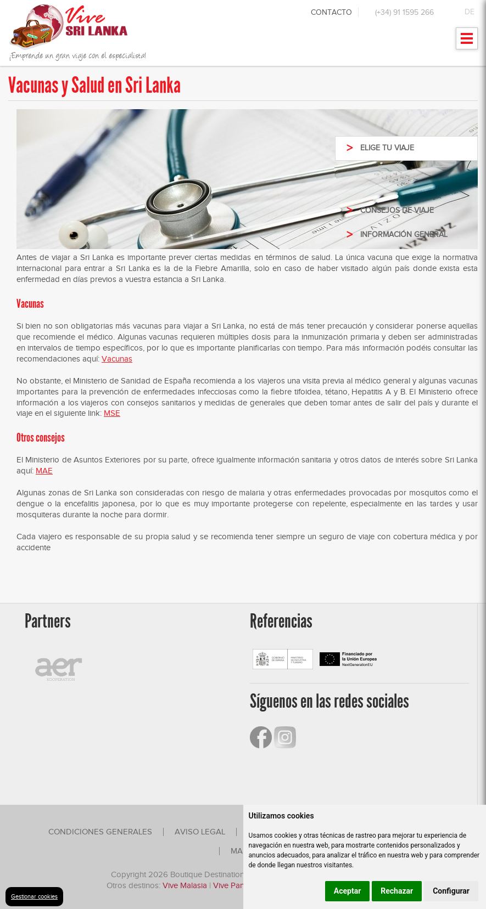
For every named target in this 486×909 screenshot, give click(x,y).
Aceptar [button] (347, 891)
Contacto (331, 12)
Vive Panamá (236, 885)
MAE (44, 470)
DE (469, 12)
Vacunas (117, 358)
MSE (112, 413)
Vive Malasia (186, 885)
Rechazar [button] (397, 891)
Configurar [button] (451, 891)
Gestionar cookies (34, 896)
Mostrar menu (467, 42)
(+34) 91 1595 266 (404, 12)
